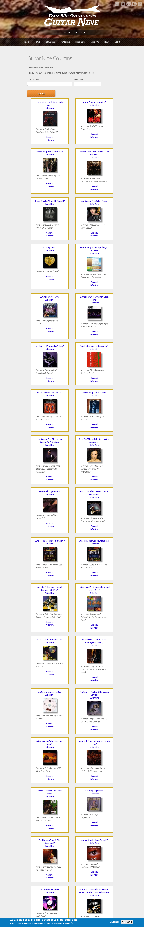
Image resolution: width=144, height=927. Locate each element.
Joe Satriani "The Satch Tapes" (114, 140)
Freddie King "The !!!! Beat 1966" (115, 91)
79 (40, 797)
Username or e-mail (116, 867)
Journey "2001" (29, 190)
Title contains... (14, 77)
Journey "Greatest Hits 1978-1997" (29, 288)
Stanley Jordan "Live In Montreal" (72, 643)
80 (49, 797)
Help (106, 41)
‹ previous (26, 797)
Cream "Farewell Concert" (115, 695)
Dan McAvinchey (15, 849)
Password (112, 877)
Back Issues (112, 844)
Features (65, 41)
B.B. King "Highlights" (114, 544)
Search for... (60, 77)
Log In (117, 41)
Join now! (92, 842)
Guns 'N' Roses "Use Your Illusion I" (29, 393)
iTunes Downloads (49, 839)
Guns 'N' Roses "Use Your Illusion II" (72, 393)
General (29, 125)
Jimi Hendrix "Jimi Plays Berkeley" (114, 643)
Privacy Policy (106, 920)
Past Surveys (112, 849)
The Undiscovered (49, 854)
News (37, 41)
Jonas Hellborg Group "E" (72, 341)
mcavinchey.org (15, 854)
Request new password (117, 885)
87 (109, 797)
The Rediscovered (49, 849)
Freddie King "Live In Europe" (71, 288)
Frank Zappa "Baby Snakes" (29, 745)
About (10, 844)
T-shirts (110, 854)
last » (13, 806)
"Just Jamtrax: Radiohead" (115, 593)
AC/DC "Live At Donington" (72, 91)
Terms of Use (87, 920)
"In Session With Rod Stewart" (72, 442)
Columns (50, 41)
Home (26, 41)
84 (83, 797)
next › (120, 797)
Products (80, 41)
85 (92, 797)
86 (100, 797)
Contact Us (112, 839)
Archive (95, 41)
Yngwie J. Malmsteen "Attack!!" (72, 593)
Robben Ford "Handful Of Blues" (72, 239)
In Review (29, 128)
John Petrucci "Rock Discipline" (72, 745)
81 (57, 797)
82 (66, 797)
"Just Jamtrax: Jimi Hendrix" (29, 495)
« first (13, 797)
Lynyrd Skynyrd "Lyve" (114, 190)
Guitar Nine (29, 97)
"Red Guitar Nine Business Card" (115, 239)
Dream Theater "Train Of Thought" (72, 140)
